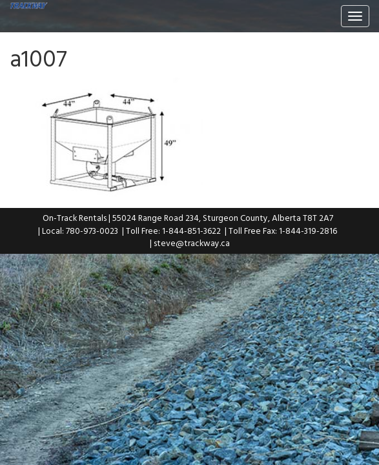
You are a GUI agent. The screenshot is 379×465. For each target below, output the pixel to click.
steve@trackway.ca (192, 242)
